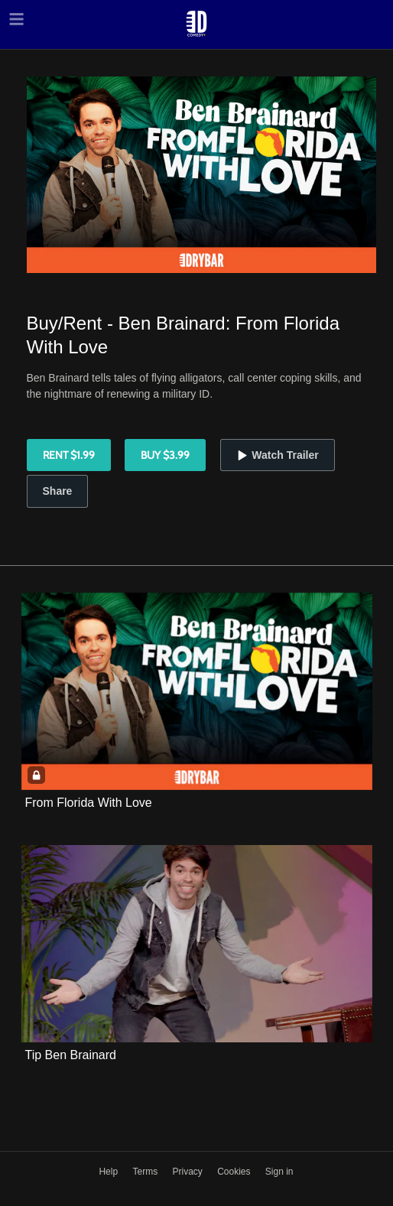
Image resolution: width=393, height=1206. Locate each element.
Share (58, 491)
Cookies (235, 1171)
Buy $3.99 (165, 455)
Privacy (188, 1171)
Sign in (279, 1171)
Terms (146, 1171)
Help (109, 1171)
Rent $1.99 (69, 455)
